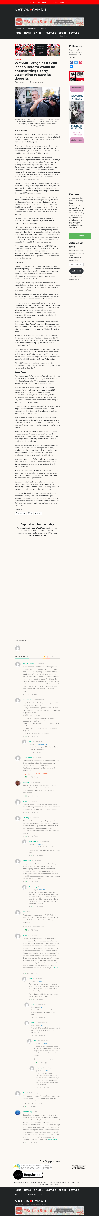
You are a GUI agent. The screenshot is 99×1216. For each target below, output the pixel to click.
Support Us (19, 29)
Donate (81, 236)
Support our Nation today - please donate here (49, 2)
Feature (74, 33)
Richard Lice (42, 744)
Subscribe (76, 271)
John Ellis (41, 890)
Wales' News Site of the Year (23, 15)
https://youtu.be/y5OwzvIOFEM (35, 774)
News (27, 33)
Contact (43, 29)
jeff (42, 1007)
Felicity (40, 844)
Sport (62, 33)
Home (18, 33)
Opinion (38, 33)
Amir (40, 981)
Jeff (47, 1071)
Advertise (32, 29)
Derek (45, 1043)
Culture (51, 33)
